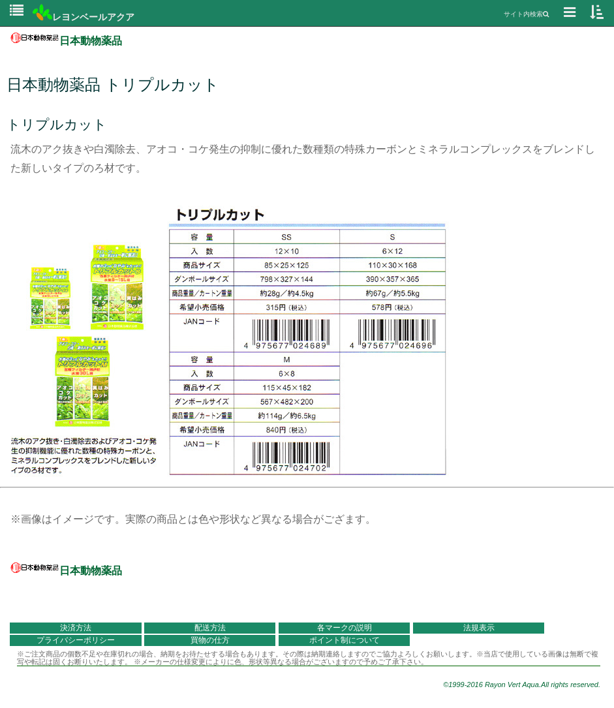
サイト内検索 (526, 14)
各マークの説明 (344, 627)
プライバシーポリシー (76, 640)
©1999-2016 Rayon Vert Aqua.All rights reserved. (521, 684)
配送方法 (210, 627)
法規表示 (479, 627)
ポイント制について (344, 640)
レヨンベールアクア (83, 17)
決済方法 (75, 627)
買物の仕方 (210, 640)
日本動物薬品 (66, 40)
